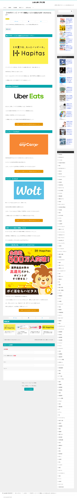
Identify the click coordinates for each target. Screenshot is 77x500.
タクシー (60, 315)
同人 (60, 462)
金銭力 (60, 423)
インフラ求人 (61, 378)
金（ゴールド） (62, 237)
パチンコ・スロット (62, 251)
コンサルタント (62, 473)
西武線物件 (61, 367)
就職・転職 (61, 254)
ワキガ (60, 401)
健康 (60, 284)
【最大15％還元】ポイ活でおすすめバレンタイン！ (9, 332)
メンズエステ (61, 248)
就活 (60, 475)
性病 (60, 370)
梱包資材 (60, 196)
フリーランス (61, 329)
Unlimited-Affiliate (62, 207)
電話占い (60, 279)
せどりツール (61, 187)
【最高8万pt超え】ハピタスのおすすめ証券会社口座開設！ (48, 332)
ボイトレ (60, 470)
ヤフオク (60, 193)
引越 (60, 306)
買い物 (60, 171)
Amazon (60, 179)
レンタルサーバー (62, 270)
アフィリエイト (62, 226)
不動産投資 (61, 312)
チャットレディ (62, 243)
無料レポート (61, 198)
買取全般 (60, 406)
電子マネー (61, 434)
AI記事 (60, 459)
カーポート (61, 348)
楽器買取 (60, 337)
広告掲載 (15, 7)
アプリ (60, 218)
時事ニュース (61, 268)
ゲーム (60, 412)
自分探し (60, 334)
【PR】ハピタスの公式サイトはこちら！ (29, 310)
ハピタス (7, 18)
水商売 (60, 245)
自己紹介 (60, 154)
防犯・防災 (61, 287)
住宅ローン (61, 362)
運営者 (10, 7)
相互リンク (21, 7)
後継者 (60, 431)
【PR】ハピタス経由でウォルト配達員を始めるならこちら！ (29, 220)
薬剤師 (60, 320)
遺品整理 (60, 395)
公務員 (60, 301)
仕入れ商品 (61, 190)
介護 (60, 351)
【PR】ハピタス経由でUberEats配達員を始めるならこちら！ (29, 124)
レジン (60, 478)
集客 (60, 381)
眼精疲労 (60, 295)
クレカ (60, 345)
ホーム (5, 7)
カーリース (61, 484)
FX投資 (60, 220)
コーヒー (60, 342)
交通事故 (60, 353)
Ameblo (60, 182)
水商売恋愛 (61, 439)
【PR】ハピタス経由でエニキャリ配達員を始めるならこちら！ (29, 171)
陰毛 (60, 467)
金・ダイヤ (61, 317)
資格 (60, 428)
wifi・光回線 (61, 290)
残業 (60, 262)
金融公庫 (60, 356)
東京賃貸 (60, 437)
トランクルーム (62, 417)
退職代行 (60, 445)
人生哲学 (60, 223)
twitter (60, 201)
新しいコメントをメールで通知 (29, 382)
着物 (60, 373)
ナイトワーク (61, 365)
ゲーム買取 (61, 398)
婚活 (60, 448)
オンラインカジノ (62, 176)
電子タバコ (61, 276)
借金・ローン (61, 265)
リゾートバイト (62, 232)
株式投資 (60, 453)
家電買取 (60, 331)
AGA (60, 442)
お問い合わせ (28, 7)
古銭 (60, 392)
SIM (59, 273)
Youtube (60, 209)
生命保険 (60, 340)
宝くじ (60, 456)
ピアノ (60, 298)
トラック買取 (61, 359)
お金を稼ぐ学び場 (38, 2)
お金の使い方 (61, 240)
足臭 (60, 403)
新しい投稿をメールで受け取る (29, 385)
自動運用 (60, 426)
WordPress (61, 184)
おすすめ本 (61, 215)
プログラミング (62, 326)
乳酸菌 (60, 384)
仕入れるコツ (61, 157)
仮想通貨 (60, 387)
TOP (8, 493)
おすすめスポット (62, 168)
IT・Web (60, 376)
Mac (59, 165)
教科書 (60, 309)
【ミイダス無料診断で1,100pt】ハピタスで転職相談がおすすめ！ (22, 332)
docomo (60, 173)
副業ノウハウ (61, 229)
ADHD (60, 481)
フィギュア (61, 304)
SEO (60, 212)
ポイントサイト (62, 204)
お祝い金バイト (62, 234)
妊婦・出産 (61, 420)
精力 (60, 323)
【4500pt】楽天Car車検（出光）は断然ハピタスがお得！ (35, 332)
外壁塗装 (60, 390)
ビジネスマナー (62, 259)
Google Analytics (62, 162)
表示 (9, 29)
